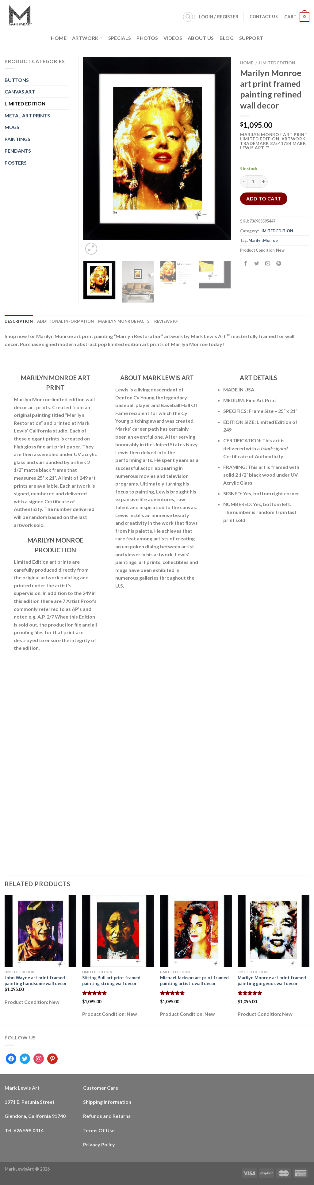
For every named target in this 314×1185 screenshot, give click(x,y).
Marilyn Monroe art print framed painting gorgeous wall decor (272, 980)
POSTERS (16, 163)
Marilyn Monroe (263, 240)
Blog (227, 38)
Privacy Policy (99, 1144)
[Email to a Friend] (268, 264)
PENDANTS (18, 151)
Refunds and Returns (107, 1116)
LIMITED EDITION (277, 62)
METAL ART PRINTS (27, 115)
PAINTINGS (17, 139)
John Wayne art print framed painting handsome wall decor (36, 980)
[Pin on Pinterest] (279, 264)
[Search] (188, 17)
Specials (119, 38)
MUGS (12, 127)
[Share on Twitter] (257, 264)
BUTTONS (17, 80)
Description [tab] (19, 321)
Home (59, 38)
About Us (201, 38)
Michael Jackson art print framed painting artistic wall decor (194, 980)
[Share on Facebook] (246, 264)
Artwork (87, 38)
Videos (172, 38)
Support (251, 38)
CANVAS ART (20, 91)
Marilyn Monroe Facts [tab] (124, 321)
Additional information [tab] (65, 321)
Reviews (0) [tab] (166, 321)
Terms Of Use (99, 1130)
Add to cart (263, 198)
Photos (147, 38)
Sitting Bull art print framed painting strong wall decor (111, 980)
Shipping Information (107, 1102)
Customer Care (100, 1088)
